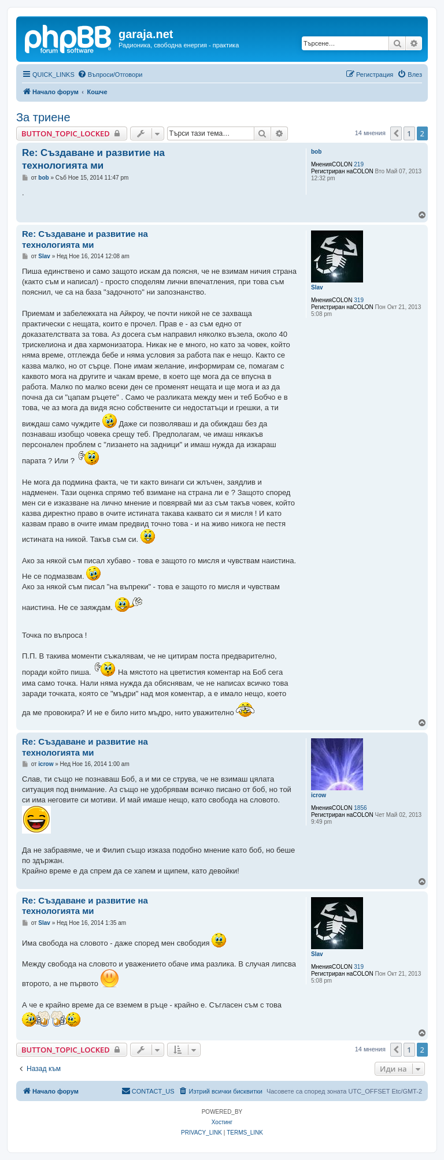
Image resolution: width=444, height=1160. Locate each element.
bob (316, 151)
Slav (317, 287)
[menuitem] (110, 74)
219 (359, 164)
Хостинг (222, 1122)
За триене (43, 117)
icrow (318, 795)
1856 (360, 808)
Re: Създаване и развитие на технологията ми (93, 158)
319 (359, 300)
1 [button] (409, 133)
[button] (396, 133)
